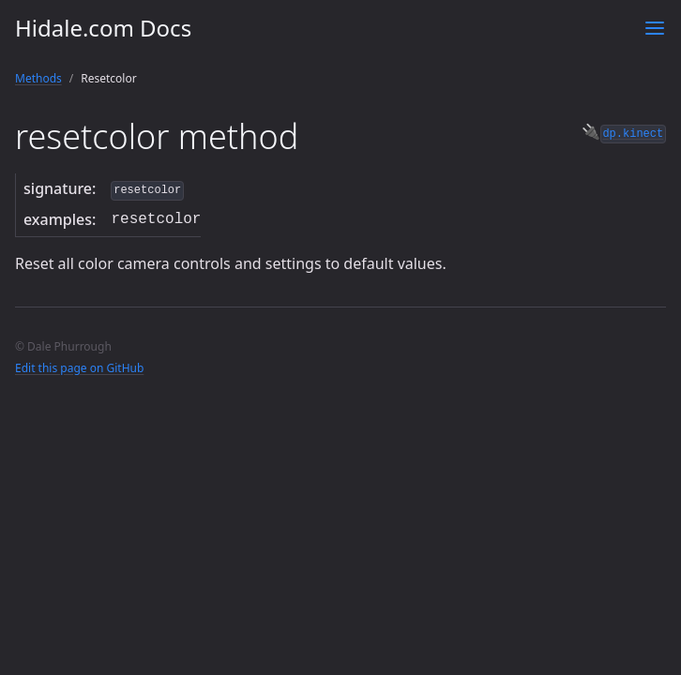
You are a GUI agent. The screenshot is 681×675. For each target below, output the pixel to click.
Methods (38, 78)
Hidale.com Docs (103, 27)
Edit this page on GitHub (79, 368)
